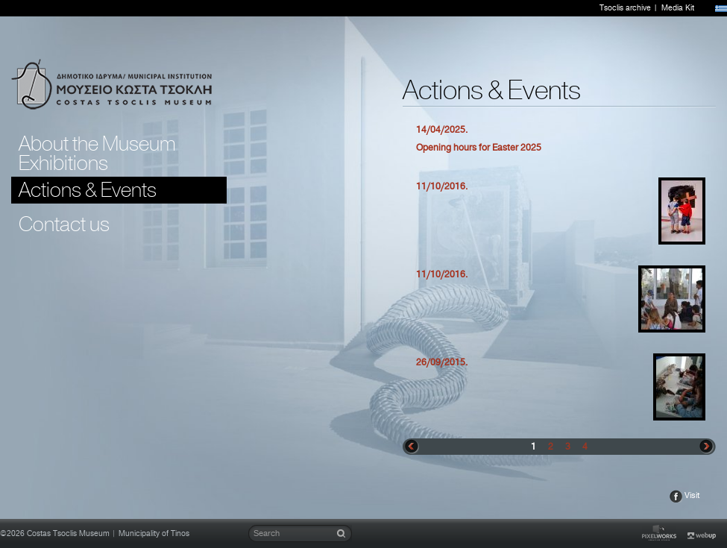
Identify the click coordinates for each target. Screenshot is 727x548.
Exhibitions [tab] (63, 163)
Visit (692, 495)
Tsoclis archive (625, 8)
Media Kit (677, 8)
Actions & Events (88, 190)
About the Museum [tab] (97, 144)
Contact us (64, 224)
